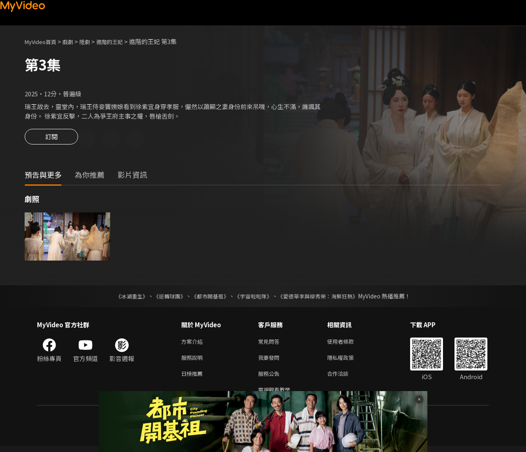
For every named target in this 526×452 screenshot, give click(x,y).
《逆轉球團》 (165, 297)
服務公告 (270, 377)
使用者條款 (347, 343)
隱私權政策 (347, 360)
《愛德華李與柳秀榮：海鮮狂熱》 (323, 297)
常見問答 (270, 343)
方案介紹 (193, 343)
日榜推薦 (193, 377)
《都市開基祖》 (208, 297)
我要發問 (270, 360)
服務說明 (193, 360)
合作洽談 (344, 377)
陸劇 (93, 41)
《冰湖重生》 (124, 297)
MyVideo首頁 (43, 41)
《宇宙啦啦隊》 (254, 297)
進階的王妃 (120, 41)
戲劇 (74, 41)
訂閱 (51, 139)
